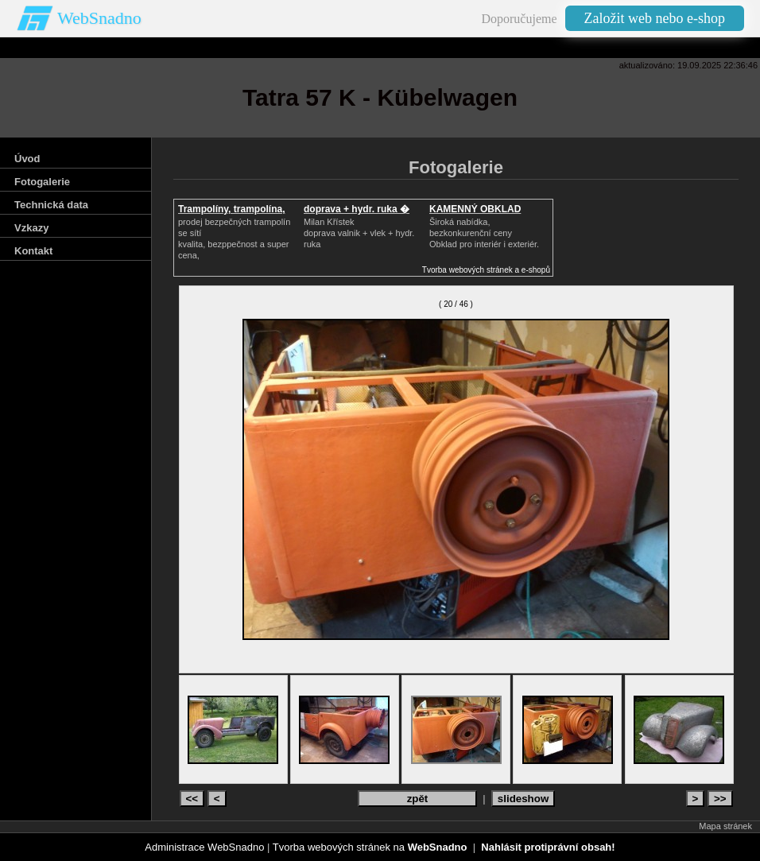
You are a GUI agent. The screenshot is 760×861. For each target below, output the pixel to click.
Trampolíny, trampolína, (231, 209)
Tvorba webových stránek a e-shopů (486, 270)
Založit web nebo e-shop (654, 18)
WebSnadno (99, 18)
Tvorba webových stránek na (370, 847)
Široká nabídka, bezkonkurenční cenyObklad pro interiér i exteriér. (484, 233)
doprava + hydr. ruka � (356, 209)
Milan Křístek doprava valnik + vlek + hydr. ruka (359, 233)
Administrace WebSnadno (204, 847)
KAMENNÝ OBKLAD (475, 209)
